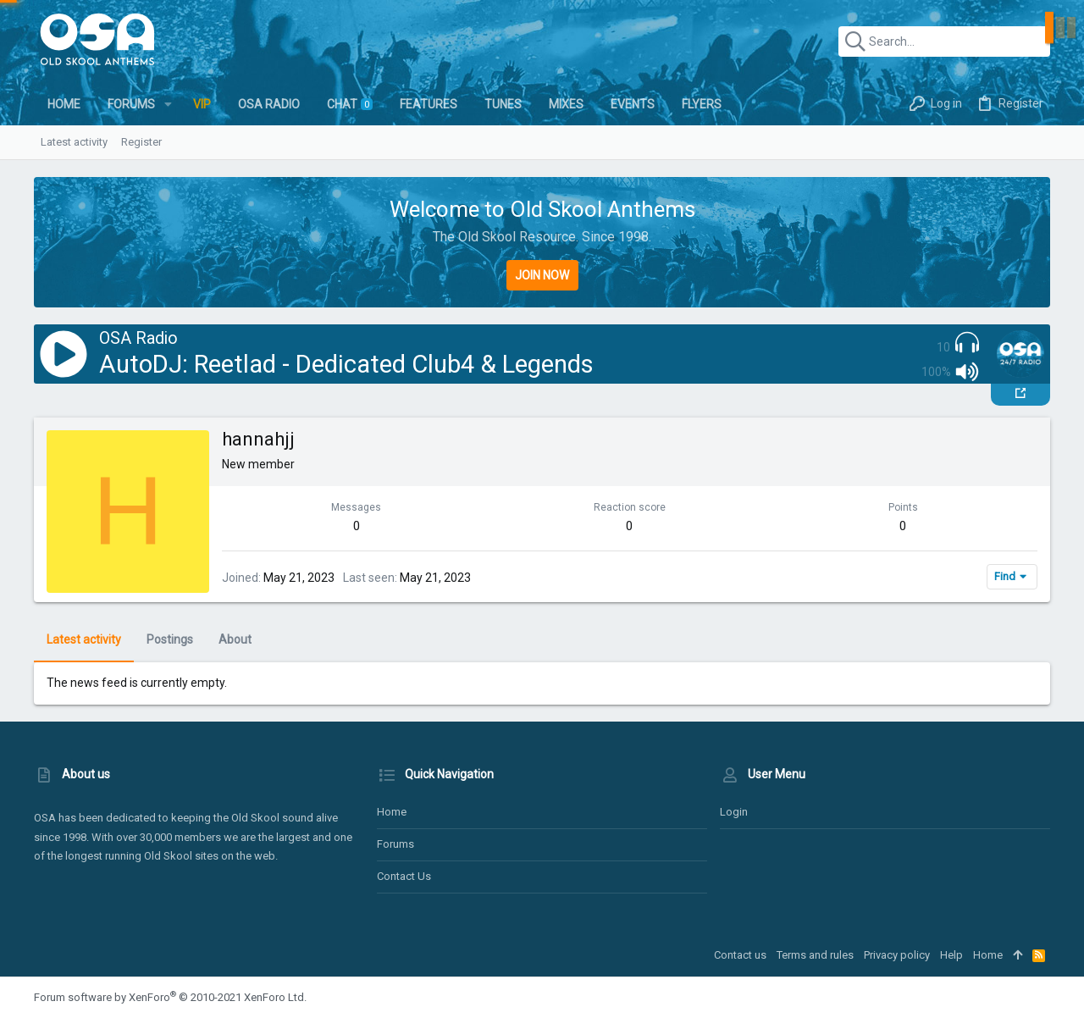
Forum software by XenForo (170, 997)
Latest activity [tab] (84, 639)
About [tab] (235, 639)
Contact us (404, 876)
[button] (168, 104)
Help (951, 955)
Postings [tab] (170, 639)
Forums (395, 844)
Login (734, 811)
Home (391, 811)
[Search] (944, 41)
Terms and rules (815, 955)
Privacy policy (897, 955)
